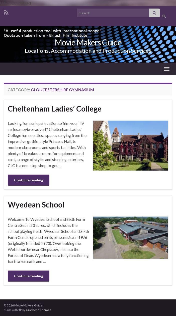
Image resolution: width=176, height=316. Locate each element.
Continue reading (28, 180)
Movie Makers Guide (88, 42)
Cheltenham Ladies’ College (55, 108)
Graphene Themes (38, 310)
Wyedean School (36, 204)
